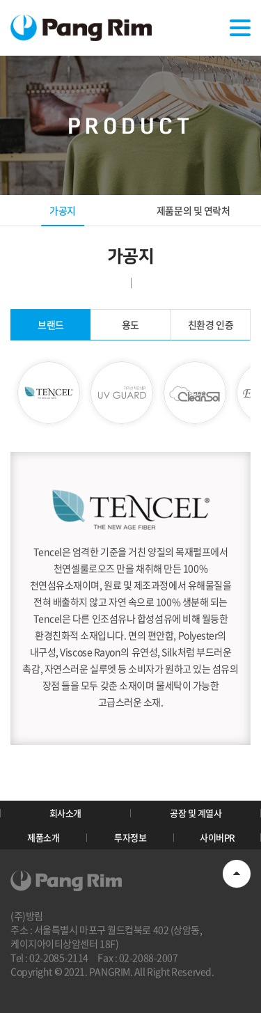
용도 (130, 324)
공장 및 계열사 (195, 812)
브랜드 (51, 324)
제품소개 (43, 837)
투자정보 (130, 837)
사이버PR (217, 837)
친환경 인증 (210, 324)
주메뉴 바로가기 (0, 0)
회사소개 (65, 812)
